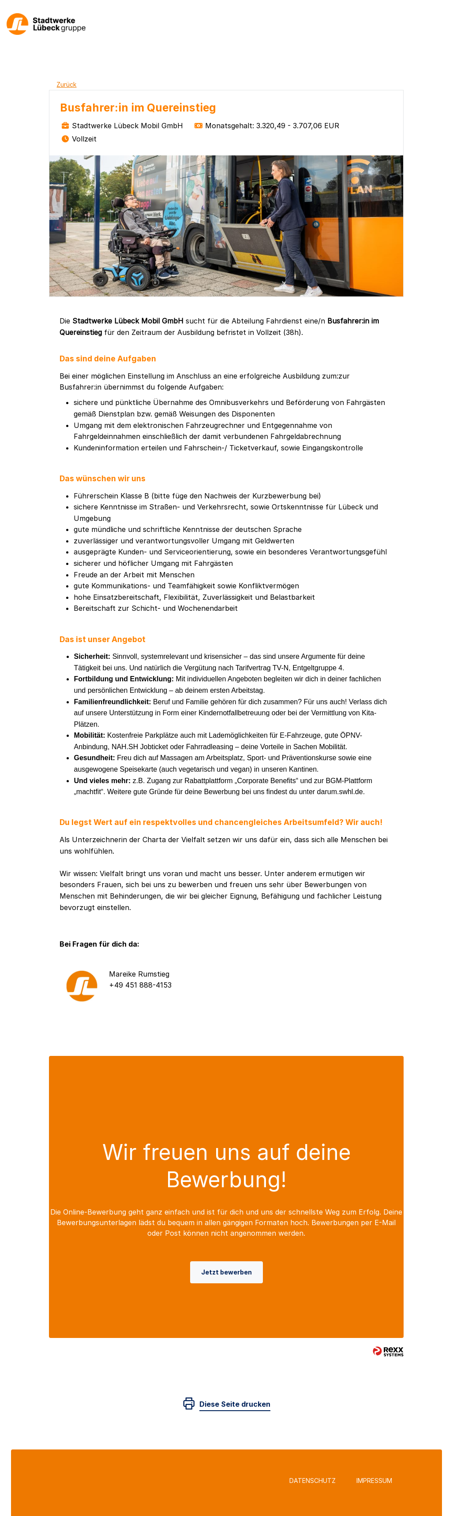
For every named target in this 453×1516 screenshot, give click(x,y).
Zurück (66, 84)
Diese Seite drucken (234, 1404)
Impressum (374, 1480)
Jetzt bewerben (226, 1272)
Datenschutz (312, 1480)
